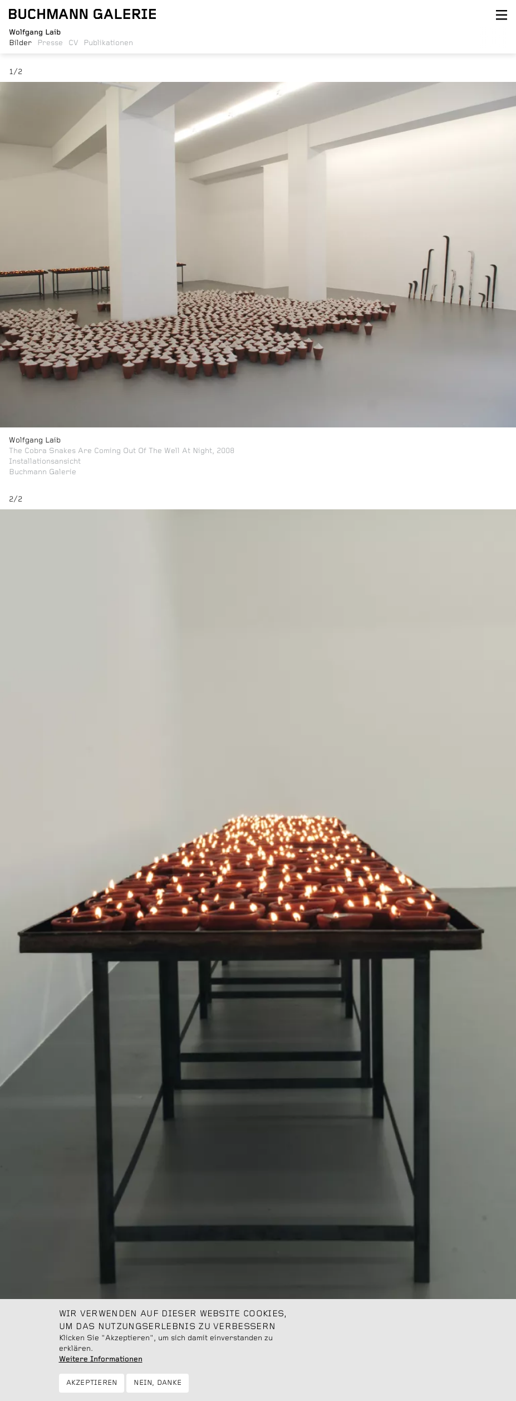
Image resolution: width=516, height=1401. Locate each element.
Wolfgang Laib (35, 440)
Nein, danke (157, 1388)
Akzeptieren (91, 1388)
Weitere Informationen (100, 1364)
